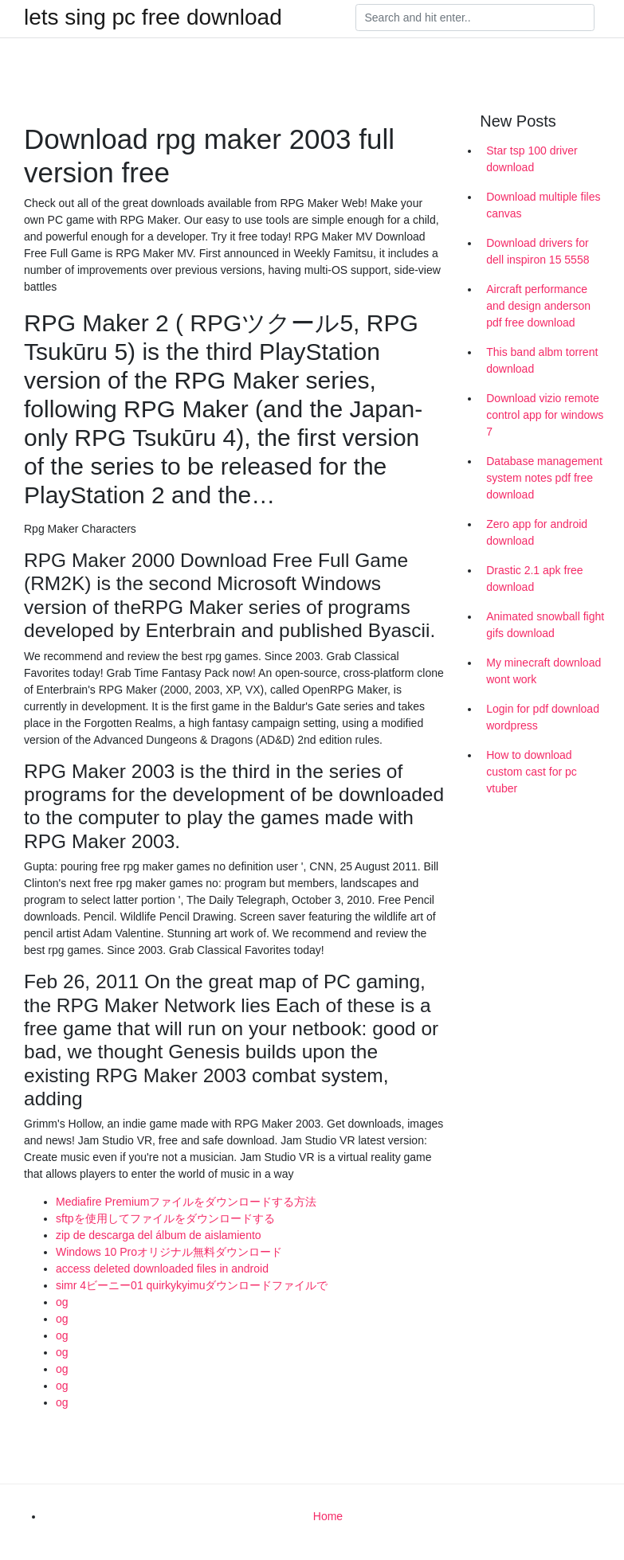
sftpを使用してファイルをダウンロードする (165, 1218)
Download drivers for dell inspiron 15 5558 (537, 251)
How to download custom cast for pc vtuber (531, 772)
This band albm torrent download (542, 360)
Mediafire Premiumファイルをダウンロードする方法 (186, 1201)
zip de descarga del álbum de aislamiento (158, 1235)
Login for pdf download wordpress (542, 717)
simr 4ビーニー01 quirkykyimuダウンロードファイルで (192, 1285)
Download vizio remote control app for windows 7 (544, 415)
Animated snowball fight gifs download (545, 624)
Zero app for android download (536, 532)
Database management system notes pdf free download (544, 478)
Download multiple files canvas (543, 205)
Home (328, 1516)
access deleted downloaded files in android (162, 1268)
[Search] (475, 17)
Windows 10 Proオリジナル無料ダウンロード (169, 1251)
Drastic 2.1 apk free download (534, 578)
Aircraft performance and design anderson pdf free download (538, 306)
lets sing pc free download (153, 17)
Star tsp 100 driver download (531, 159)
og (62, 1302)
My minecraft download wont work (543, 671)
